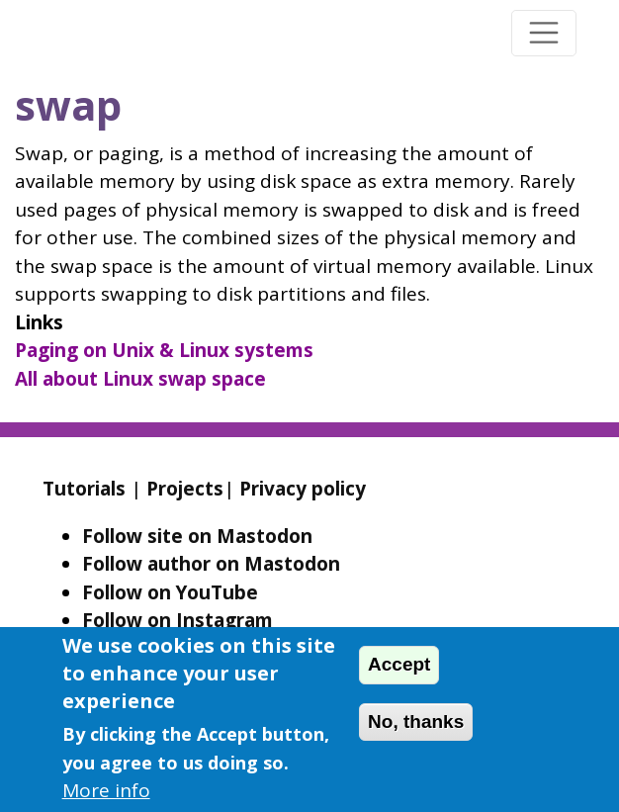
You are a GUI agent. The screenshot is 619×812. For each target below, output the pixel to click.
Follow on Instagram (177, 620)
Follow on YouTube (170, 592)
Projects (184, 488)
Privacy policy (302, 488)
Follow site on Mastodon (197, 536)
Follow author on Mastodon (211, 564)
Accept (399, 664)
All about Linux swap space (140, 379)
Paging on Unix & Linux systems (164, 350)
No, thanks (416, 721)
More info (106, 790)
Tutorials (84, 488)
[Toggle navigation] (543, 33)
